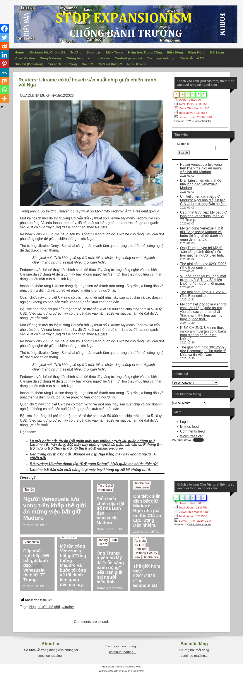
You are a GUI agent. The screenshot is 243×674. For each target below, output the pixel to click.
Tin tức (29, 489)
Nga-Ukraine (136, 64)
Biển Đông (175, 52)
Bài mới (87, 64)
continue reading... (51, 655)
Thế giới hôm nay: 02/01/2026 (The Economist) (146, 576)
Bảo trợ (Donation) (29, 64)
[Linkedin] (4, 54)
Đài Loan (217, 52)
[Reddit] (4, 46)
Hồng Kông (196, 52)
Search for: (184, 143)
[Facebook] (4, 28)
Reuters (101, 227)
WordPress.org (191, 436)
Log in (185, 422)
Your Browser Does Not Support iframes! (205, 458)
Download (198, 439)
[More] (4, 98)
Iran (114, 540)
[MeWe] (4, 72)
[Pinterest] (4, 63)
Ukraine (68, 607)
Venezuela (105, 489)
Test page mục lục (161, 58)
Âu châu (140, 540)
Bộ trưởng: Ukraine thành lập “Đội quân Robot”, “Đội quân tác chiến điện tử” (94, 464)
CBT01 (44, 525)
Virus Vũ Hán (25, 58)
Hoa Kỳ (103, 540)
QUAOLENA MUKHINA (38, 95)
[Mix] (4, 81)
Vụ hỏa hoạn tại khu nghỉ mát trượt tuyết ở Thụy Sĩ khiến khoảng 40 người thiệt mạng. (203, 279)
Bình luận (93, 52)
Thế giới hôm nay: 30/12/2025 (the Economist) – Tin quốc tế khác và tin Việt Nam (203, 351)
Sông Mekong (50, 58)
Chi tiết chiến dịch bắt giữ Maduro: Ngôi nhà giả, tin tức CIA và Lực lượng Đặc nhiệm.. (147, 510)
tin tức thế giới (49, 607)
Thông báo (74, 58)
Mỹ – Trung (114, 52)
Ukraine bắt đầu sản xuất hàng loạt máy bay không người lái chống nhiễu (91, 470)
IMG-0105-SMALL (182, 439)
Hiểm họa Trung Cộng (145, 52)
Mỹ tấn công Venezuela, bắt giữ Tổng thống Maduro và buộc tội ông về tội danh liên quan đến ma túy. (73, 565)
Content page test (128, 58)
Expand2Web (137, 671)
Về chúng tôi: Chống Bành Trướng (55, 52)
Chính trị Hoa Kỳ (146, 553)
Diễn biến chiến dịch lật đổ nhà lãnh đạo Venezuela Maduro (110, 510)
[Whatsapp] (4, 89)
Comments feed (192, 431)
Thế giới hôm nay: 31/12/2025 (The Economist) (203, 294)
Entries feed (189, 426)
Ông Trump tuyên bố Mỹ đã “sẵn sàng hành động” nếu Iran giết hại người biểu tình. (110, 567)
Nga (32, 607)
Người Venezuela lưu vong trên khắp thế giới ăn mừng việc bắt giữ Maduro (54, 508)
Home (19, 52)
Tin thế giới (105, 485)
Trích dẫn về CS (192, 58)
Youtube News (98, 58)
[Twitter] (4, 37)
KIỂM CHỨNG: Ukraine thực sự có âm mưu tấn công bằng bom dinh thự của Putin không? (203, 333)
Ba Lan (139, 544)
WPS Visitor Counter (199, 121)
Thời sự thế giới (110, 64)
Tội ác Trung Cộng (62, 64)
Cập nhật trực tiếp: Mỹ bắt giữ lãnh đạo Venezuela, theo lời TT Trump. (36, 565)
